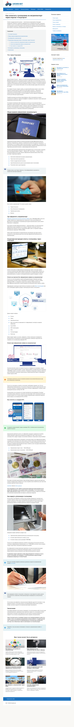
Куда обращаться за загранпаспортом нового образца (36, 671)
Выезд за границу (25, 9)
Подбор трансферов (57, 30)
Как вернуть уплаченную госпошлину (16, 47)
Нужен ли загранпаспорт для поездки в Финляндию (35, 689)
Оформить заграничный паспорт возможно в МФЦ (18, 218)
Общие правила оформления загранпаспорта (18, 36)
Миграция (33, 9)
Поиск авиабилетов (57, 20)
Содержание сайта (11, 720)
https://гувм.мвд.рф (39, 286)
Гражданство (48, 9)
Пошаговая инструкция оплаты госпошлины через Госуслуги (21, 40)
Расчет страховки (56, 24)
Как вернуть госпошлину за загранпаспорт (12, 671)
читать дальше (18, 485)
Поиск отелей (56, 22)
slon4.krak (9, 485)
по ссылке (13, 563)
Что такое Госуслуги (12, 34)
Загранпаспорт (10, 9)
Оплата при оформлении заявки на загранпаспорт (20, 44)
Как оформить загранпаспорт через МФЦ (15, 707)
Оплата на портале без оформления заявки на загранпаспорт (23, 42)
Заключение (11, 49)
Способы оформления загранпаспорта (33, 707)
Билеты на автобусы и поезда (59, 26)
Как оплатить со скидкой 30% (17, 45)
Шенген (17, 9)
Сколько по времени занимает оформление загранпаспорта (13, 689)
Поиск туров (55, 18)
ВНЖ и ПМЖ (40, 9)
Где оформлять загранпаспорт (14, 38)
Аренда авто (55, 28)
